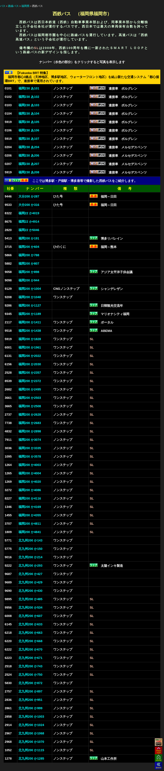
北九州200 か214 (30, 557)
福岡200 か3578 (29, 456)
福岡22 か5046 (28, 230)
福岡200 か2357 (29, 372)
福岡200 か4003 (29, 465)
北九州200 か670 (30, 649)
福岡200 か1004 (29, 288)
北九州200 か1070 (31, 741)
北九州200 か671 (30, 658)
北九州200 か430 (30, 590)
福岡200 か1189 (29, 314)
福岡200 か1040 (29, 297)
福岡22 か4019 (28, 213)
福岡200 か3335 (29, 448)
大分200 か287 (28, 196)
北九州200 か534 (30, 607)
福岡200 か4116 (29, 498)
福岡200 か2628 (29, 414)
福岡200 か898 (28, 272)
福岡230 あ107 (28, 138)
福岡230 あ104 (28, 113)
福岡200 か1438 (29, 330)
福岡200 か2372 (29, 381)
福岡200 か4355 (29, 515)
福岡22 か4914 (28, 221)
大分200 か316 (28, 205)
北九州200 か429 (30, 582)
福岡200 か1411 (29, 322)
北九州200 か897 (30, 691)
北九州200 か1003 (31, 716)
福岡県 (25, 6)
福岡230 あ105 (28, 122)
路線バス (13, 6)
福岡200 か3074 (29, 439)
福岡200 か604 (28, 246)
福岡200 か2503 (29, 398)
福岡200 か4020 (29, 481)
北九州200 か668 (30, 641)
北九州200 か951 (30, 700)
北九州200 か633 (30, 624)
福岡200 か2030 (29, 364)
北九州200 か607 (30, 616)
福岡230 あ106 (28, 130)
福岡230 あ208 (28, 172)
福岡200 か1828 (29, 339)
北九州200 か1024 (31, 725)
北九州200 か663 (30, 632)
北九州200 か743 (30, 666)
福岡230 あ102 (28, 96)
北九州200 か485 (30, 599)
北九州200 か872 (30, 683)
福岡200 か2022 (29, 356)
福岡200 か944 (28, 280)
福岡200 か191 (28, 238)
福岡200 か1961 (29, 347)
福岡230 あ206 (28, 155)
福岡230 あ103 (28, 105)
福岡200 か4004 (29, 473)
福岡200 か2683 (29, 423)
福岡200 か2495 (29, 389)
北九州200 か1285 (31, 758)
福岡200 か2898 (29, 431)
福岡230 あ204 (28, 147)
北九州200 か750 (30, 674)
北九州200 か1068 (31, 733)
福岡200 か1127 (29, 305)
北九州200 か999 (30, 708)
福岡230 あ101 (28, 88)
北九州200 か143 (30, 540)
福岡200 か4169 (29, 507)
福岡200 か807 (28, 263)
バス (2, 6)
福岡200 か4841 (29, 532)
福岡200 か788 (28, 255)
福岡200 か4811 (29, 523)
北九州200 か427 (30, 574)
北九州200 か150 (30, 549)
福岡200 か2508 (29, 406)
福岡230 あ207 (28, 164)
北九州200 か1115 (31, 750)
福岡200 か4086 (29, 490)
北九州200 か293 (30, 565)
